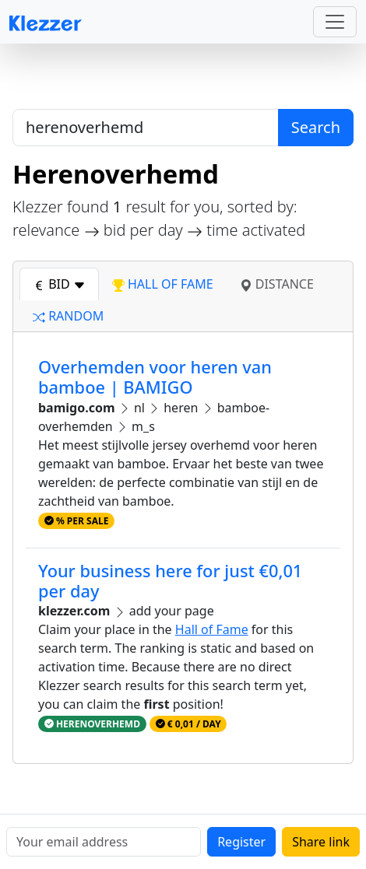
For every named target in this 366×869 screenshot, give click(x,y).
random (68, 315)
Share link (321, 841)
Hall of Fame (211, 629)
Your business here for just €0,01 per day (170, 580)
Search (315, 127)
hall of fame (162, 284)
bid (59, 284)
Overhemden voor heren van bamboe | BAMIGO (155, 377)
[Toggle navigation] (335, 21)
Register (241, 841)
